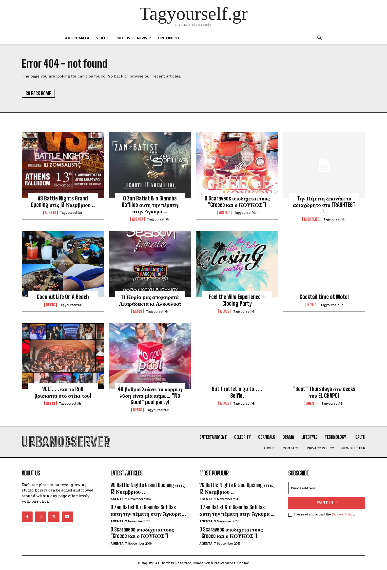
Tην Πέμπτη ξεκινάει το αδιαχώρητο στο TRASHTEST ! (324, 205)
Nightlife (311, 219)
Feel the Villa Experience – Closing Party (237, 300)
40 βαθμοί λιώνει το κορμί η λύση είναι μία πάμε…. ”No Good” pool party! (150, 396)
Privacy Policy (343, 514)
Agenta (50, 213)
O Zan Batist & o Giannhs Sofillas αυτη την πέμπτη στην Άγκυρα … (150, 205)
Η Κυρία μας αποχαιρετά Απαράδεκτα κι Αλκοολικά (150, 300)
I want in (326, 503)
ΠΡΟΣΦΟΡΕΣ (169, 38)
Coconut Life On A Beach (63, 297)
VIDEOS (102, 38)
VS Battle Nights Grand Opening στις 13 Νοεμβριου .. (63, 201)
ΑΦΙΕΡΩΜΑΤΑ (77, 38)
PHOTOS (123, 38)
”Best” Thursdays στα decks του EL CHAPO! (324, 392)
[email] (326, 488)
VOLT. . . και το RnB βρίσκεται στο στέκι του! (62, 392)
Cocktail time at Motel (324, 297)
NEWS (144, 38)
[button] (319, 38)
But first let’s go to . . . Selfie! (237, 392)
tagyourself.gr (71, 213)
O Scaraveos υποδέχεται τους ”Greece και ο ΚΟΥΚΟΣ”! (237, 201)
